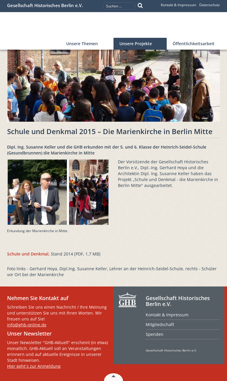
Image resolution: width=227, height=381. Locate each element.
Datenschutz (209, 4)
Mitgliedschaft (160, 324)
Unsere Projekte (135, 43)
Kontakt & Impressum (178, 4)
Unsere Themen (82, 43)
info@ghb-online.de (26, 325)
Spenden (154, 334)
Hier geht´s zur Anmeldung (34, 366)
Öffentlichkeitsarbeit (194, 43)
